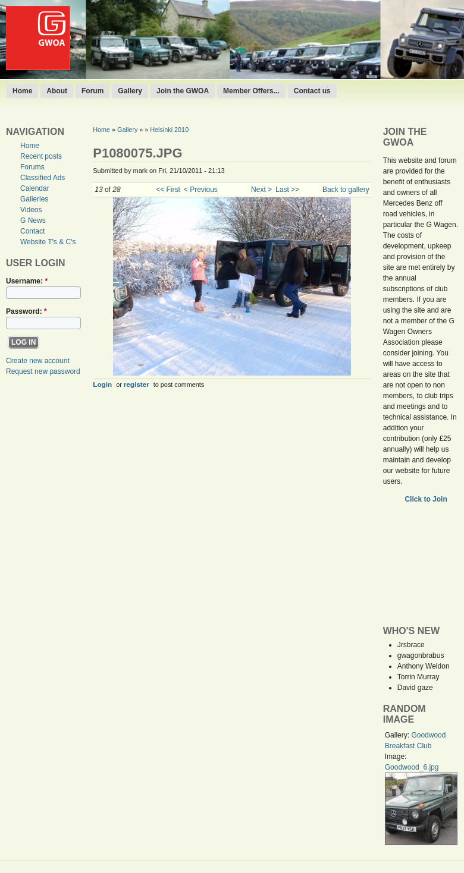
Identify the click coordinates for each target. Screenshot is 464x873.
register (136, 384)
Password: (26, 311)
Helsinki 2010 (169, 129)
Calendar (34, 188)
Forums (32, 167)
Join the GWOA (182, 91)
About (56, 91)
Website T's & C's (48, 242)
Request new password (43, 371)
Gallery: (398, 735)
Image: (396, 756)
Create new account (38, 361)
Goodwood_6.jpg (412, 767)
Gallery (130, 91)
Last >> (287, 189)
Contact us (312, 91)
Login (102, 384)
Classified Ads (42, 178)
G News (33, 220)
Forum (92, 91)
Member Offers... (251, 91)
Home (22, 91)
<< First (168, 189)
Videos (31, 210)
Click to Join (427, 499)
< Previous (201, 189)
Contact (32, 231)
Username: (27, 281)
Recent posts (41, 156)
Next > (261, 189)
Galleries (34, 199)
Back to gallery (345, 189)
